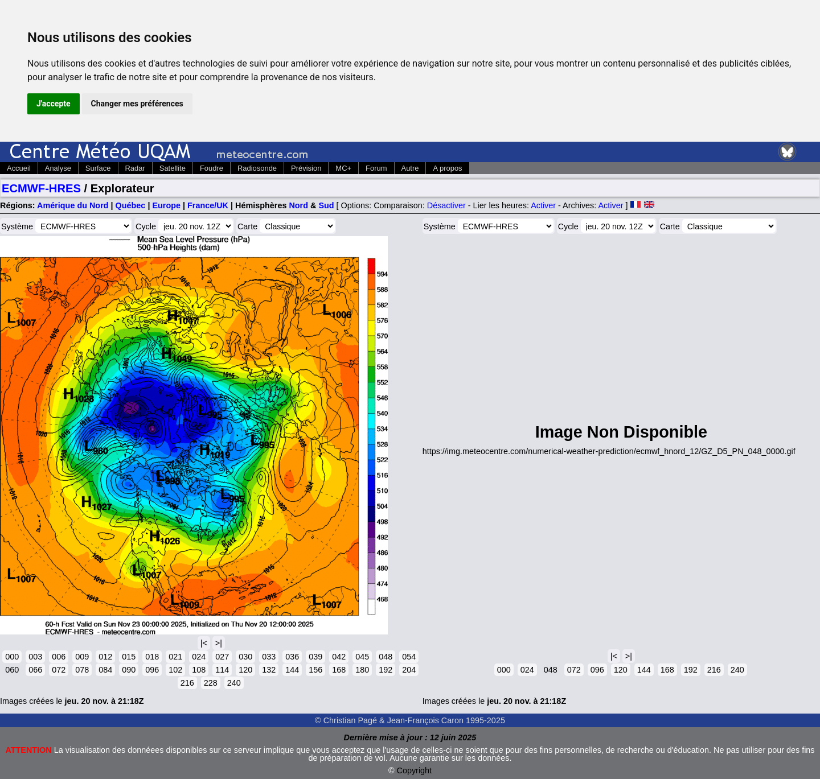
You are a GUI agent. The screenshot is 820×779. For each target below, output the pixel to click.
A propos (447, 168)
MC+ (343, 168)
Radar (135, 168)
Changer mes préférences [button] (137, 103)
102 (175, 669)
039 (315, 656)
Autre (410, 168)
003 (35, 656)
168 (339, 669)
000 (12, 656)
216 (187, 682)
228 (211, 682)
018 (152, 656)
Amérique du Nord (73, 205)
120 (245, 669)
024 (199, 656)
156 (315, 669)
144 (292, 669)
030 (245, 656)
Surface (98, 168)
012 (105, 656)
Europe (166, 205)
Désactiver (446, 205)
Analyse (58, 168)
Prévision (306, 168)
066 (35, 669)
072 (58, 669)
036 (292, 656)
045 (362, 656)
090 (129, 669)
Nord (298, 205)
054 (409, 656)
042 (339, 656)
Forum (376, 168)
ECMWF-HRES (41, 188)
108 (199, 669)
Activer (543, 205)
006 (58, 656)
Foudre (211, 168)
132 (269, 669)
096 (152, 669)
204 (409, 669)
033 (269, 656)
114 (222, 669)
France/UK (207, 205)
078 (82, 669)
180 (362, 669)
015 (129, 656)
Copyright (414, 770)
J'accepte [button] (53, 103)
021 (175, 656)
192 (385, 669)
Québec (131, 205)
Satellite (172, 168)
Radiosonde (257, 168)
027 (222, 656)
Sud (326, 205)
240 (234, 682)
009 (82, 656)
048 (385, 656)
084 (105, 669)
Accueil (19, 168)
